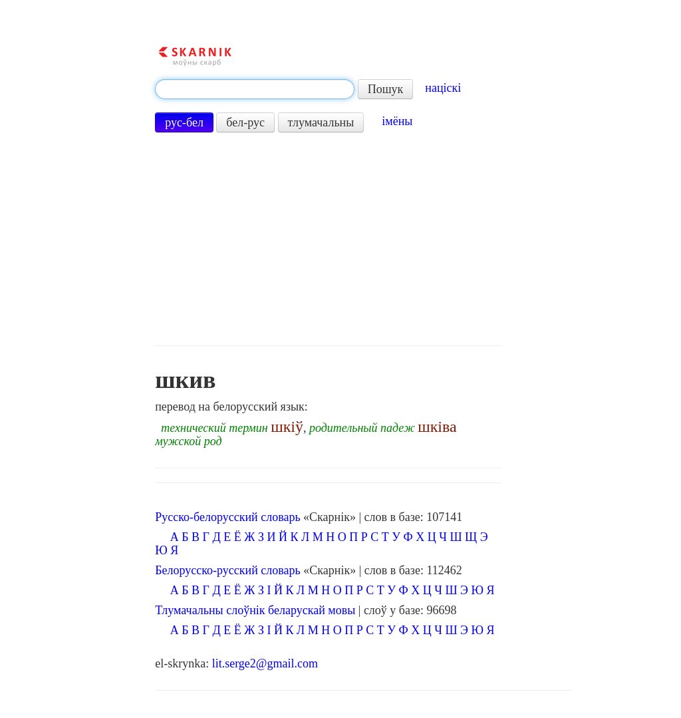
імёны (397, 121)
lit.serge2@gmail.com (265, 663)
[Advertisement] (328, 239)
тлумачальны (321, 122)
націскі (443, 87)
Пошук (386, 89)
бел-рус (245, 122)
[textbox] (254, 89)
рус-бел (184, 122)
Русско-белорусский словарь (227, 517)
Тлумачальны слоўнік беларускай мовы (255, 610)
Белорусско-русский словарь (228, 570)
